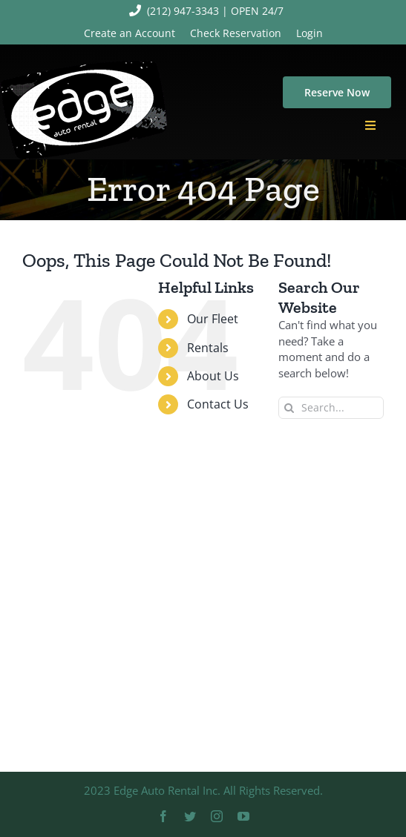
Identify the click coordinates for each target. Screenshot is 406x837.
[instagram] (217, 816)
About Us (213, 376)
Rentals (208, 348)
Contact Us (218, 404)
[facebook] (163, 816)
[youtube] (243, 816)
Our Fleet (212, 319)
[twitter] (190, 816)
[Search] (289, 408)
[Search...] (331, 408)
